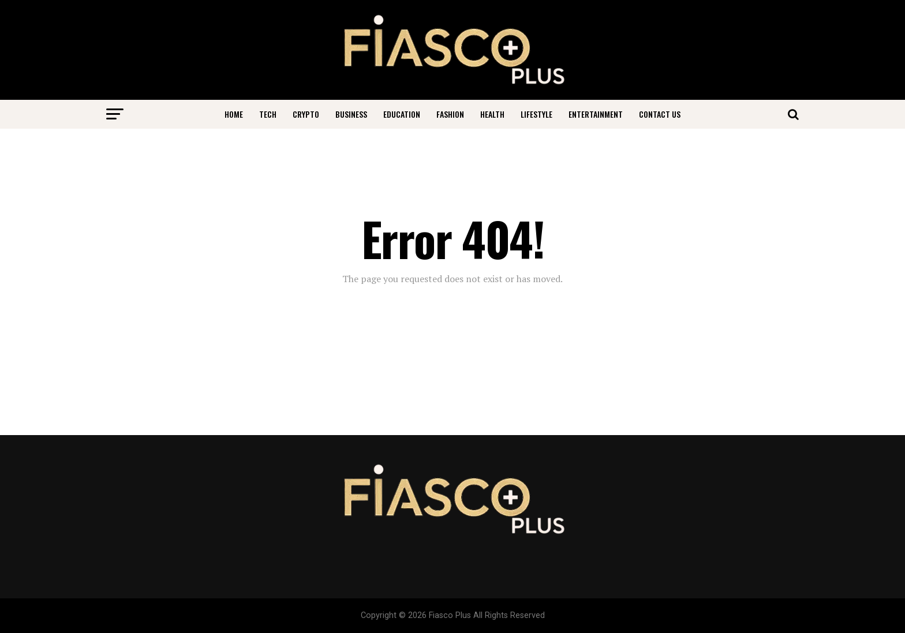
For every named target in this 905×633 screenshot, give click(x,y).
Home (234, 114)
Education (401, 114)
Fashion (450, 114)
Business (351, 114)
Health (492, 114)
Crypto (306, 114)
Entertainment (596, 114)
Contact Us (659, 114)
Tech (267, 114)
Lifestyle (536, 114)
